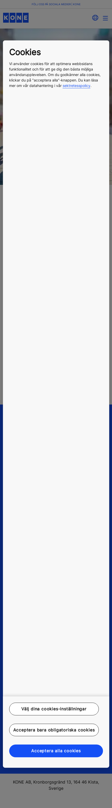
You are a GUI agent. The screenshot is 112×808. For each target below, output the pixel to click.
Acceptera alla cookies (56, 750)
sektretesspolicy (76, 85)
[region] (56, 404)
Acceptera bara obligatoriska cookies (54, 730)
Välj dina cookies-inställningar (54, 709)
